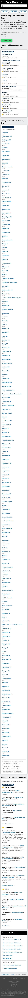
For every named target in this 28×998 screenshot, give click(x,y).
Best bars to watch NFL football (12, 940)
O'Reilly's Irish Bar (7, 98)
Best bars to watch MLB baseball (12, 949)
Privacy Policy (16, 988)
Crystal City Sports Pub (8, 832)
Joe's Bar (4, 92)
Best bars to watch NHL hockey (12, 943)
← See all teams (5, 37)
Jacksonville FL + (18, 771)
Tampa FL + (16, 763)
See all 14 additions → (8, 824)
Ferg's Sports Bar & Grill (9, 86)
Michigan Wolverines (8, 51)
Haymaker (5, 74)
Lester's (4, 80)
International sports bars (10, 968)
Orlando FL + (6, 768)
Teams (12, 974)
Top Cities (23, 11)
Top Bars (4, 11)
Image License (9, 988)
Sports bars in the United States (12, 965)
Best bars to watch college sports (12, 952)
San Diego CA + (7, 763)
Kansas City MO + (7, 771)
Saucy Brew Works (7, 111)
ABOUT (5, 978)
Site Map (2, 988)
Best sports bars (7, 958)
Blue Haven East (6, 104)
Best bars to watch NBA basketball (12, 946)
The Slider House (7, 54)
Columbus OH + (15, 766)
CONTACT (22, 978)
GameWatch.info (5, 974)
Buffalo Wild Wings (17, 912)
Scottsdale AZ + (15, 768)
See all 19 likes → (6, 925)
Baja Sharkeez (17, 810)
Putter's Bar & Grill (7, 68)
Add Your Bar (6, 40)
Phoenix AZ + (6, 766)
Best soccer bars (7, 955)
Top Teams (14, 11)
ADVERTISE (14, 978)
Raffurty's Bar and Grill (16, 899)
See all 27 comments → (8, 885)
